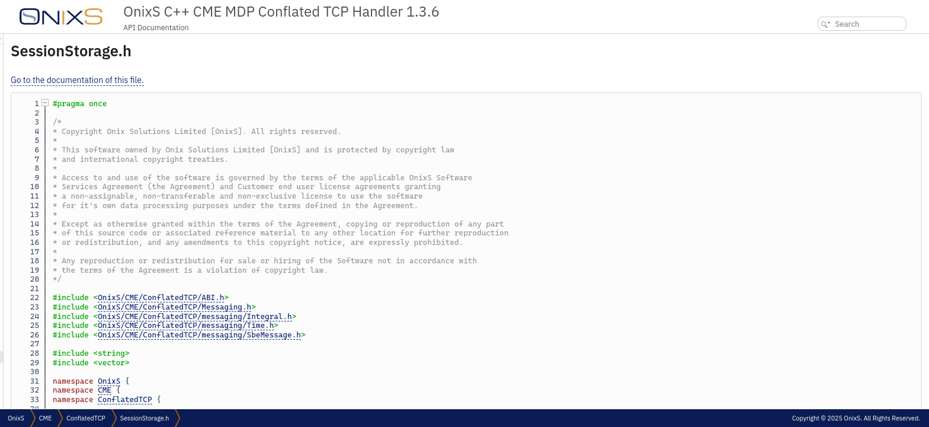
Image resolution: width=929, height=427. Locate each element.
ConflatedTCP (273, 399)
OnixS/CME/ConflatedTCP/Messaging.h (322, 306)
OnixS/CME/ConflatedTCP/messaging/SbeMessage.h (347, 334)
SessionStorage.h (144, 418)
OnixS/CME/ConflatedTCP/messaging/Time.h (334, 325)
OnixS (257, 381)
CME (253, 389)
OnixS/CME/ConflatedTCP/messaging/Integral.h (343, 316)
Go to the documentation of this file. (225, 80)
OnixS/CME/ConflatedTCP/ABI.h (309, 297)
